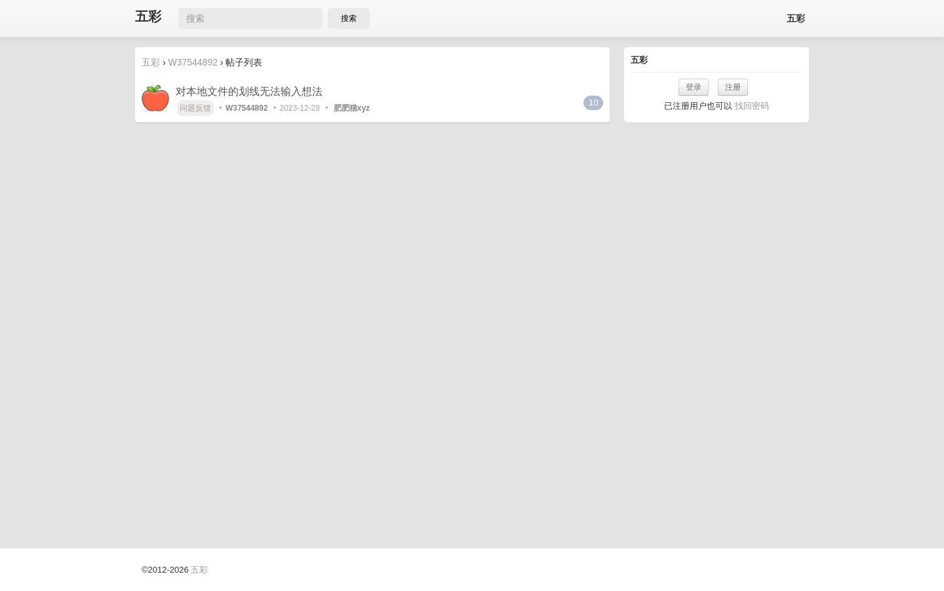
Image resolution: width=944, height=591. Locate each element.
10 (593, 102)
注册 (733, 87)
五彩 (148, 17)
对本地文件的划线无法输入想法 (249, 91)
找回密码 (752, 106)
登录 (693, 87)
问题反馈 (195, 108)
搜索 (349, 18)
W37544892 (193, 62)
